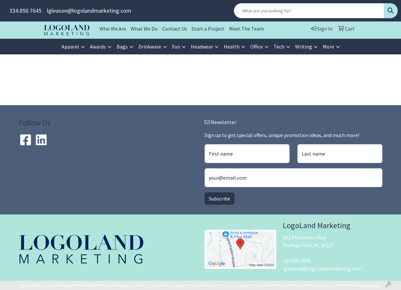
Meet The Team (246, 28)
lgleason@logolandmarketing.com (89, 10)
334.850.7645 (25, 10)
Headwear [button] (202, 46)
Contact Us (174, 28)
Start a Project (208, 28)
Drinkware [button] (149, 46)
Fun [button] (176, 46)
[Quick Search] (309, 10)
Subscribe (219, 198)
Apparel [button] (70, 46)
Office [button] (256, 46)
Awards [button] (98, 46)
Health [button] (231, 46)
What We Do (144, 28)
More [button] (328, 46)
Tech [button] (279, 46)
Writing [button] (303, 46)
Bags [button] (122, 46)
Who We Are (113, 28)
